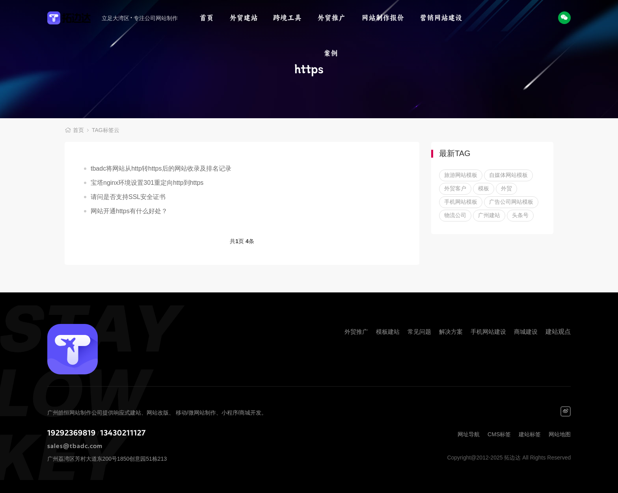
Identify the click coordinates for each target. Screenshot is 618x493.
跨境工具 (287, 17)
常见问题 (419, 331)
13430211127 (123, 433)
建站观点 (558, 331)
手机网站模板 (460, 202)
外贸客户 (455, 188)
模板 (483, 188)
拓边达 (73, 17)
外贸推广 (331, 17)
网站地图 (560, 434)
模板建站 (388, 331)
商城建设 (526, 331)
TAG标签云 (105, 130)
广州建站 (489, 215)
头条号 (520, 215)
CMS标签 (499, 434)
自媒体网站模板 (508, 175)
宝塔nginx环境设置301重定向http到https (147, 182)
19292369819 (71, 433)
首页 (206, 17)
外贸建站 (243, 17)
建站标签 (530, 434)
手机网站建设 (488, 331)
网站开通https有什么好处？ (129, 211)
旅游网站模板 (460, 175)
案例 (331, 53)
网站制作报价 (382, 17)
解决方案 (451, 331)
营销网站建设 (441, 17)
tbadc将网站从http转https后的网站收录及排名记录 (161, 168)
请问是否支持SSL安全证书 (128, 196)
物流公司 (455, 215)
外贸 (506, 188)
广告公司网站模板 (511, 202)
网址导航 (469, 434)
